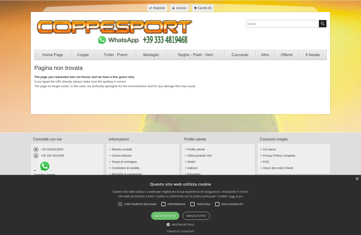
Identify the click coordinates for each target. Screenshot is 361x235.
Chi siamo (269, 149)
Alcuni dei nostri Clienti (278, 168)
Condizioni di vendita (125, 168)
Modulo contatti (122, 149)
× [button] (357, 179)
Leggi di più (236, 196)
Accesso (181, 8)
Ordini (191, 161)
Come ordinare (121, 155)
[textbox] (282, 23)
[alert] (180, 205)
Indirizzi (192, 168)
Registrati (159, 8)
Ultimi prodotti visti (199, 155)
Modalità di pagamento (127, 174)
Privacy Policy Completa (279, 155)
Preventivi (194, 174)
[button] (180, 224)
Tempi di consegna (124, 161)
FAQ (266, 161)
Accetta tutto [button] (165, 216)
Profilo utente (196, 149)
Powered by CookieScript (180, 231)
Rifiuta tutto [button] (196, 216)
